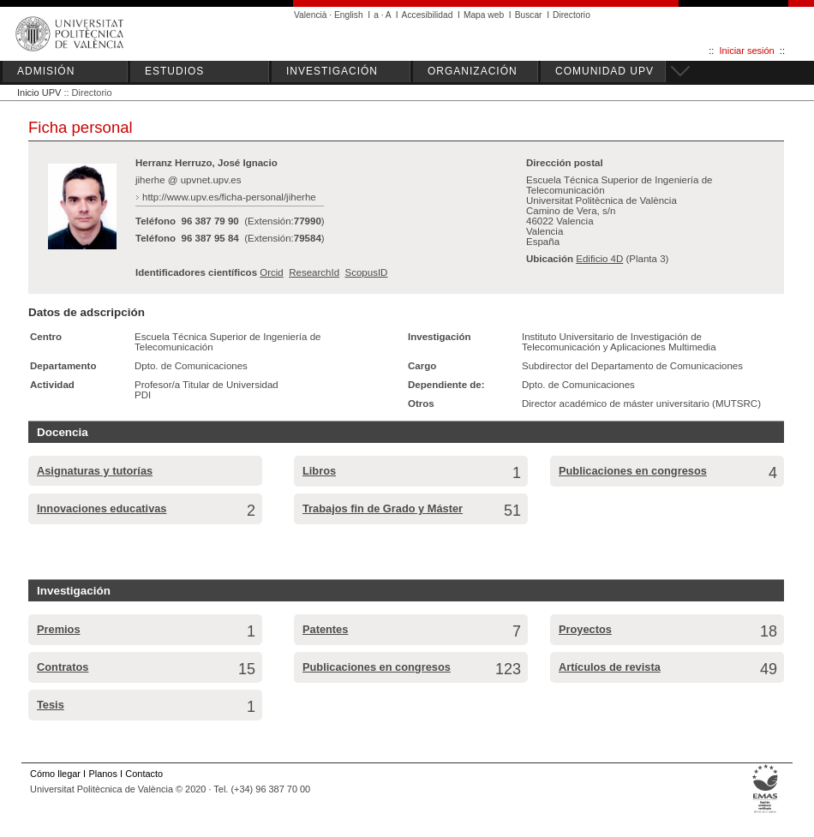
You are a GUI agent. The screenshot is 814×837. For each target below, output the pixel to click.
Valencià (310, 15)
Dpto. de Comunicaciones (191, 366)
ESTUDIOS (174, 71)
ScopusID (365, 272)
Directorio (571, 15)
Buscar (528, 15)
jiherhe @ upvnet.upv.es (188, 180)
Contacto (144, 773)
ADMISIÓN (46, 71)
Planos (102, 773)
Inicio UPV (39, 92)
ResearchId (314, 272)
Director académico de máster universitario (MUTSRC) (641, 403)
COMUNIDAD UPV (604, 71)
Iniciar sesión (747, 50)
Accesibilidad (427, 15)
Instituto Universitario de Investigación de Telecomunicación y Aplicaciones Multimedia (619, 342)
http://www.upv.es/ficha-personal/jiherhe (229, 197)
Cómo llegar (55, 773)
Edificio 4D (599, 259)
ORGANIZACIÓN (473, 71)
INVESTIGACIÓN (332, 71)
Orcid (272, 272)
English (348, 15)
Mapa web (484, 15)
